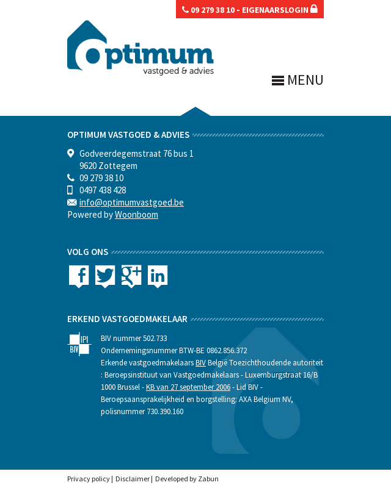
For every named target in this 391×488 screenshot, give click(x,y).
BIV (201, 362)
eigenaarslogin (280, 9)
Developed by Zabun (187, 478)
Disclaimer (132, 478)
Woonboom (136, 214)
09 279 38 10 (208, 9)
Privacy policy (88, 478)
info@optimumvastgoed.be (131, 202)
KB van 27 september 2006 (188, 387)
